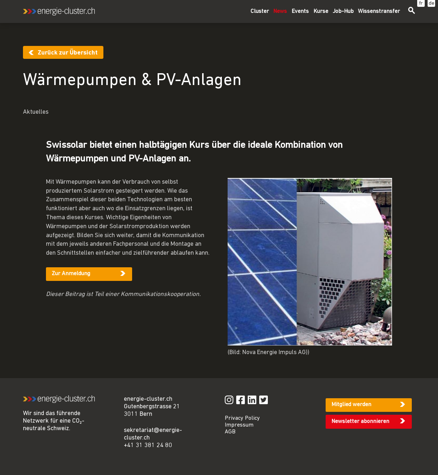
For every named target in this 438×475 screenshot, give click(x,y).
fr (421, 3)
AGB (230, 432)
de (431, 3)
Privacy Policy (242, 418)
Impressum (239, 425)
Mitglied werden (351, 405)
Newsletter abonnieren (360, 421)
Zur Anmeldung (71, 274)
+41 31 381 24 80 (148, 445)
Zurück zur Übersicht (68, 53)
